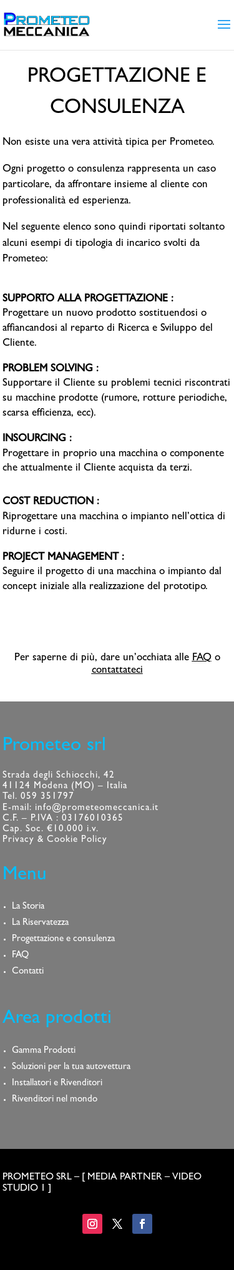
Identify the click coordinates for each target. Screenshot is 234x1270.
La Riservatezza (40, 923)
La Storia (28, 907)
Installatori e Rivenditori (57, 1083)
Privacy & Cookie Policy (54, 840)
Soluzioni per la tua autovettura (71, 1067)
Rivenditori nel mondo (54, 1100)
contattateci (117, 670)
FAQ (202, 658)
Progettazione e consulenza (63, 939)
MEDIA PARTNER (124, 1178)
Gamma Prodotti (44, 1051)
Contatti (28, 972)
